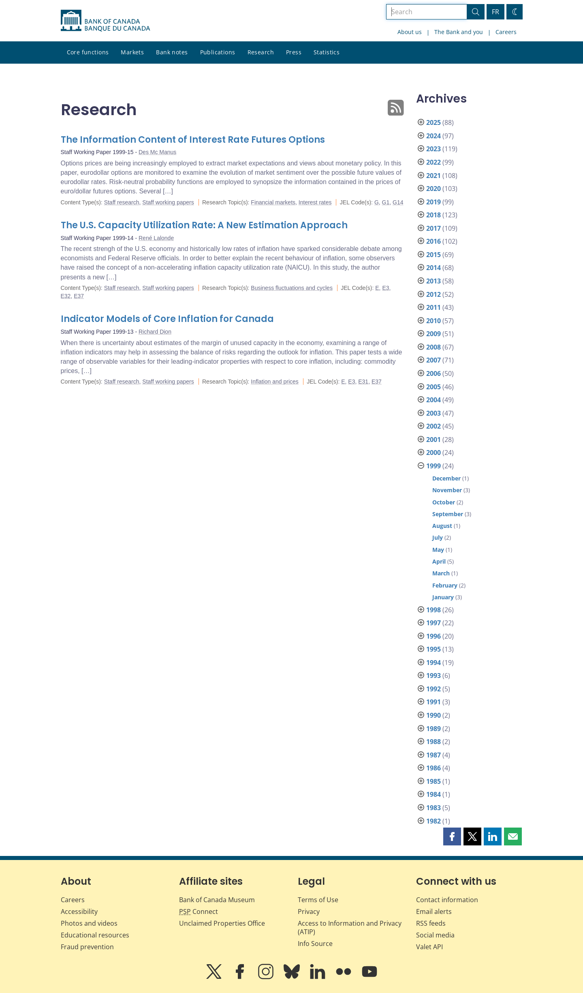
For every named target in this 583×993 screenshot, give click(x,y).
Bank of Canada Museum (217, 899)
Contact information (447, 899)
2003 (433, 413)
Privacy (309, 911)
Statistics (327, 52)
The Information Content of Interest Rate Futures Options (193, 139)
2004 (433, 399)
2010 (433, 320)
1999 (433, 465)
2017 (433, 228)
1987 (433, 755)
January (443, 597)
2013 (433, 281)
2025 (433, 122)
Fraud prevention (87, 946)
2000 (433, 452)
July (437, 537)
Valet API (429, 946)
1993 (433, 675)
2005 (433, 386)
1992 (433, 688)
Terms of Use (318, 899)
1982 (433, 821)
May (438, 549)
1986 (433, 768)
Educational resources (95, 935)
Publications (217, 52)
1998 (433, 609)
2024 (433, 135)
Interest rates (315, 202)
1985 (433, 781)
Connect (198, 911)
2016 (433, 241)
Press (293, 52)
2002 (433, 426)
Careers (506, 32)
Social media (435, 935)
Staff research (121, 202)
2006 (433, 373)
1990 (433, 715)
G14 (398, 202)
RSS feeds (431, 923)
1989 (433, 728)
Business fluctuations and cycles (292, 288)
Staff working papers (168, 202)
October (443, 502)
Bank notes (172, 52)
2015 (433, 254)
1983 (433, 807)
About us (409, 32)
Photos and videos (89, 923)
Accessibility (79, 911)
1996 (433, 636)
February (444, 585)
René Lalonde (156, 238)
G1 (386, 202)
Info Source (315, 943)
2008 (433, 347)
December (446, 478)
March (441, 573)
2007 (433, 360)
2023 (433, 148)
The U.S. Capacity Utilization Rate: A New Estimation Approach (204, 225)
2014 (433, 267)
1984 (433, 794)
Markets (132, 52)
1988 (433, 741)
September (447, 514)
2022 (433, 162)
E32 (66, 296)
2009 (433, 333)
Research (261, 52)
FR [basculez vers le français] (495, 11)
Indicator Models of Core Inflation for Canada (167, 319)
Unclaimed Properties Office (222, 923)
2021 (433, 175)
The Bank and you (458, 32)
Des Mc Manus (157, 152)
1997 (433, 622)
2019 (433, 201)
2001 (433, 439)
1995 (433, 649)
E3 (385, 288)
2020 (433, 188)
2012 (433, 294)
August (442, 526)
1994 (433, 662)
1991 (433, 701)
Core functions (88, 52)
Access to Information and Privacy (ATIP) (349, 927)
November (447, 490)
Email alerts (434, 911)
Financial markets (273, 202)
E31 (363, 381)
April (439, 561)
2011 (433, 307)
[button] (452, 836)
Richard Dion (155, 331)
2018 (433, 214)
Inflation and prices (275, 381)
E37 (79, 296)
